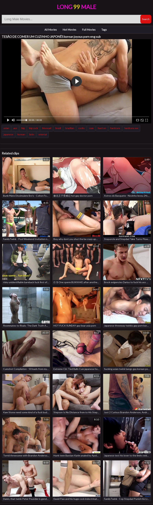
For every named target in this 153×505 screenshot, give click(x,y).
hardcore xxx (131, 128)
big (23, 128)
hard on (102, 128)
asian (6, 128)
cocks (81, 128)
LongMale (76, 6)
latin (31, 134)
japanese (8, 134)
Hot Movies (69, 29)
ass (15, 128)
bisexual (46, 128)
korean (21, 134)
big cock (33, 128)
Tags (104, 29)
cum (91, 128)
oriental (42, 134)
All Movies (50, 29)
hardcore (115, 128)
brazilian (69, 128)
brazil (58, 128)
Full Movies (89, 29)
